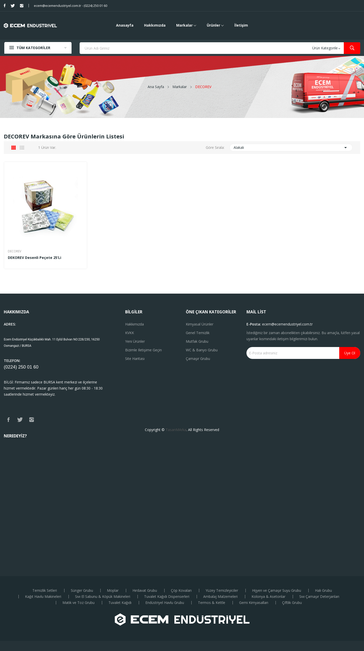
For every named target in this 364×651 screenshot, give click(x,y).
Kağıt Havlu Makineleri (43, 596)
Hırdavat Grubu (144, 590)
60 (35, 367)
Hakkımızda (134, 324)
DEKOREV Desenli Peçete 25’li (34, 257)
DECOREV (14, 251)
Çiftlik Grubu (292, 602)
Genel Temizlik (198, 332)
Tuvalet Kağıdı (119, 602)
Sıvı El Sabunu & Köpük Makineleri (102, 596)
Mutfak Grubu (197, 341)
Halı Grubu (323, 590)
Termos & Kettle (211, 602)
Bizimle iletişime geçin (143, 350)
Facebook (5, 5)
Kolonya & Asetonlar (268, 596)
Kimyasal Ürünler (199, 324)
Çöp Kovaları (181, 590)
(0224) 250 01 (18, 367)
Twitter (13, 5)
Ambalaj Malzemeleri (220, 596)
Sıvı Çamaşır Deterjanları (319, 596)
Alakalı (291, 148)
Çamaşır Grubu (198, 358)
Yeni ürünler (135, 341)
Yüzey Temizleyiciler (222, 590)
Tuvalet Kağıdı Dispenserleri (166, 596)
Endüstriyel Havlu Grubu (164, 602)
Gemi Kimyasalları (253, 602)
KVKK (129, 332)
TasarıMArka (176, 429)
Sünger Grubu (82, 590)
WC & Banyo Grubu (202, 350)
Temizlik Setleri (44, 590)
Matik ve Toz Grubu (78, 602)
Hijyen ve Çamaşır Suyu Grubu (276, 590)
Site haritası (135, 358)
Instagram (22, 5)
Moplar (113, 590)
